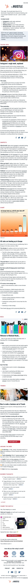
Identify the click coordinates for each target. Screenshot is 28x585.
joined (10, 189)
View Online (25, 2)
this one (11, 466)
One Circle (22, 423)
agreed (2, 165)
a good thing (20, 353)
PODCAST (7, 568)
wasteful (2, 263)
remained (24, 171)
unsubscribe (25, 577)
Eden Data (12, 428)
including (15, 292)
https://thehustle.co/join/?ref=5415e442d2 (12, 541)
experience (18, 373)
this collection (15, 459)
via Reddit (3, 502)
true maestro (14, 469)
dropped (15, 154)
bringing (6, 86)
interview (6, 108)
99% (14, 257)
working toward (6, 123)
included (2, 84)
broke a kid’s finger (18, 375)
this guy (9, 308)
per (4, 275)
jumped (16, 145)
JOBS (13, 568)
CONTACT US (19, 568)
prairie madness (20, 455)
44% (13, 254)
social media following (18, 201)
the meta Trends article (9, 434)
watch (2, 451)
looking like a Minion (9, 96)
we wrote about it (14, 414)
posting (5, 102)
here (23, 565)
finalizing (18, 126)
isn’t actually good (11, 349)
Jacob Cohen (21, 560)
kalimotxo (15, 340)
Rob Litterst (18, 561)
